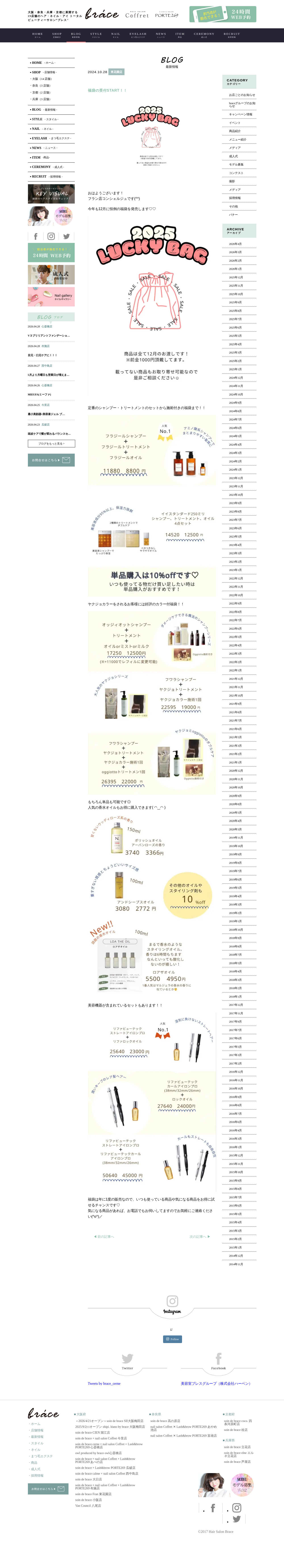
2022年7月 (235, 620)
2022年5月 (235, 637)
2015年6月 (235, 1205)
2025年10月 (236, 294)
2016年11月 (236, 1080)
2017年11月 (236, 1013)
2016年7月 (235, 1113)
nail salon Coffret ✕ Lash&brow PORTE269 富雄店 (184, 1435)
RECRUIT (232, 35)
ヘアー (99, 81)
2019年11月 (236, 837)
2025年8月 (235, 310)
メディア (235, 147)
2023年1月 (235, 570)
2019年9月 (235, 854)
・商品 (32, 1462)
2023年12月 (236, 478)
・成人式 (34, 1469)
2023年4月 (235, 545)
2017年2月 (235, 1063)
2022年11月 (236, 586)
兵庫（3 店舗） (41, 99)
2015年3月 (235, 1230)
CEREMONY (204, 35)
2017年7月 (235, 1030)
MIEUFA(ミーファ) (39, 394)
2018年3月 (235, 980)
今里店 (45, 405)
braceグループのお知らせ (242, 105)
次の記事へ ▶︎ (200, 1236)
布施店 (45, 346)
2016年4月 (235, 1130)
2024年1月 (235, 469)
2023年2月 (235, 561)
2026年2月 (235, 260)
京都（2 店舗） (41, 92)
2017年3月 (235, 1055)
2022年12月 (236, 578)
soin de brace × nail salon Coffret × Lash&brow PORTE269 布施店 (105, 1487)
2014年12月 (236, 1255)
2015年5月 (235, 1214)
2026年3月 (235, 252)
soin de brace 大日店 (88, 1479)
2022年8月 (235, 612)
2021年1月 (235, 762)
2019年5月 (235, 887)
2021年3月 (235, 745)
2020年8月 (235, 804)
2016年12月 (236, 1071)
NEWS (161, 35)
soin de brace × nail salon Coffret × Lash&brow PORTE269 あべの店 (105, 1460)
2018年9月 (235, 938)
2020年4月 (235, 821)
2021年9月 (235, 703)
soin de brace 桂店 (236, 1430)
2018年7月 (235, 954)
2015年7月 (235, 1197)
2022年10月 (236, 595)
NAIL (115, 35)
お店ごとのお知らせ (242, 95)
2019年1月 (235, 921)
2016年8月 (235, 1105)
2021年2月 (235, 754)
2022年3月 (235, 653)
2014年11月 (236, 1264)
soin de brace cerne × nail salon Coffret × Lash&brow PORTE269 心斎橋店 (109, 1446)
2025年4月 (235, 344)
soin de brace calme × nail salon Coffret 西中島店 (107, 1473)
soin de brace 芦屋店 (237, 1461)
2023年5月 (235, 536)
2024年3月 (235, 453)
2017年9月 (235, 1021)
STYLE (96, 35)
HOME (37, 35)
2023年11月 (236, 486)
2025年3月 (235, 352)
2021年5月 (235, 737)
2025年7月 (235, 319)
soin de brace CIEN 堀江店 (92, 1432)
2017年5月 (235, 1046)
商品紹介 (235, 131)
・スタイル (36, 1443)
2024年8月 (235, 411)
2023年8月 (235, 511)
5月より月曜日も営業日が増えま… (48, 374)
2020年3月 (235, 829)
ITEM (180, 35)
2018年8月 (235, 946)
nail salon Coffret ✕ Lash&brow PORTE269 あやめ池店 (184, 1428)
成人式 (233, 156)
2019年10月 (236, 846)
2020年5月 (235, 812)
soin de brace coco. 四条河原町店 (238, 1422)
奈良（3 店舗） (41, 85)
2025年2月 (235, 361)
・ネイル (34, 1449)
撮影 (232, 181)
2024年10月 (236, 394)
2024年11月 (236, 386)
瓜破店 (45, 424)
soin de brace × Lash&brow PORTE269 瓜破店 (105, 1467)
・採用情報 (36, 1475)
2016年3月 (235, 1138)
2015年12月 (236, 1155)
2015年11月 (236, 1164)
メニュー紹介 (238, 139)
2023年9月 (235, 503)
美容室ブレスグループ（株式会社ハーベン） (216, 1383)
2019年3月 (235, 904)
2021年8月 (235, 712)
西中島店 (46, 365)
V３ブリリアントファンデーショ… (49, 335)
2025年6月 (235, 327)
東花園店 (116, 72)
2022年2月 (235, 662)
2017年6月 (235, 1038)
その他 (233, 206)
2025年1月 (235, 369)
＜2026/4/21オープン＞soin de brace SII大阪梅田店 (109, 1421)
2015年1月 (235, 1247)
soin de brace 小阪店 (88, 1500)
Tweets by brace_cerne (104, 1383)
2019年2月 (235, 913)
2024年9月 (235, 402)
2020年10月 (236, 787)
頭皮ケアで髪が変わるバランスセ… (49, 433)
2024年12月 (236, 377)
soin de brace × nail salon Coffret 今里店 (101, 1438)
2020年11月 (236, 779)
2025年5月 (235, 335)
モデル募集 (236, 164)
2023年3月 (235, 553)
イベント (235, 122)
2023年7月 (235, 519)
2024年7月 (235, 419)
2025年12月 (236, 277)
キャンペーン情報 (240, 114)
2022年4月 (235, 645)
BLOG (76, 35)
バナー (233, 214)
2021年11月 (236, 687)
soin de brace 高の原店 (165, 1421)
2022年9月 (235, 603)
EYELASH (138, 35)
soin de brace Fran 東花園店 (93, 1494)
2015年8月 (235, 1188)
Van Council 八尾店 (88, 1505)
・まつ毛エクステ (40, 1456)
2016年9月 (235, 1097)
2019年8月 (235, 862)
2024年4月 (235, 444)
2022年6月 (235, 628)
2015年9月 (235, 1180)
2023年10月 (236, 494)
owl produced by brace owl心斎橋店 (98, 1453)
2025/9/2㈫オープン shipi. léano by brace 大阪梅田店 (110, 1426)
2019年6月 (235, 879)
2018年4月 (235, 971)
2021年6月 (235, 729)
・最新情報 (36, 1436)
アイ (51, 331)
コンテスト (236, 173)
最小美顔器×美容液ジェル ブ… (46, 414)
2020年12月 (236, 770)
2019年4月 (235, 896)
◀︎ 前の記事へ (103, 1236)
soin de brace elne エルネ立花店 (239, 1454)
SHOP (57, 35)
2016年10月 (236, 1088)
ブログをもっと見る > (51, 443)
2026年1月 (235, 269)
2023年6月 (235, 528)
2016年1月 (235, 1147)
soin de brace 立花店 (237, 1447)
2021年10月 (236, 695)
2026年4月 (235, 244)
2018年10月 (236, 929)
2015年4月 (235, 1222)
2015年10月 (236, 1172)
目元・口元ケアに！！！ (42, 355)
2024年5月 (235, 436)
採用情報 (235, 198)
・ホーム (34, 1424)
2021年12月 (236, 678)
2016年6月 (235, 1122)
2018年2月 (235, 988)
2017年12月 (236, 1005)
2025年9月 (235, 302)
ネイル (41, 331)
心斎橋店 (46, 326)
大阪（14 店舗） (41, 79)
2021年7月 (235, 720)
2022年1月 (235, 670)
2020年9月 (235, 796)
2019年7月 (235, 871)
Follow (172, 1339)
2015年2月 (235, 1239)
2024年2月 (235, 461)
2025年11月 (236, 285)
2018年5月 (235, 963)
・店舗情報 (36, 1430)
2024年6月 (235, 428)
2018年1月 (235, 996)
